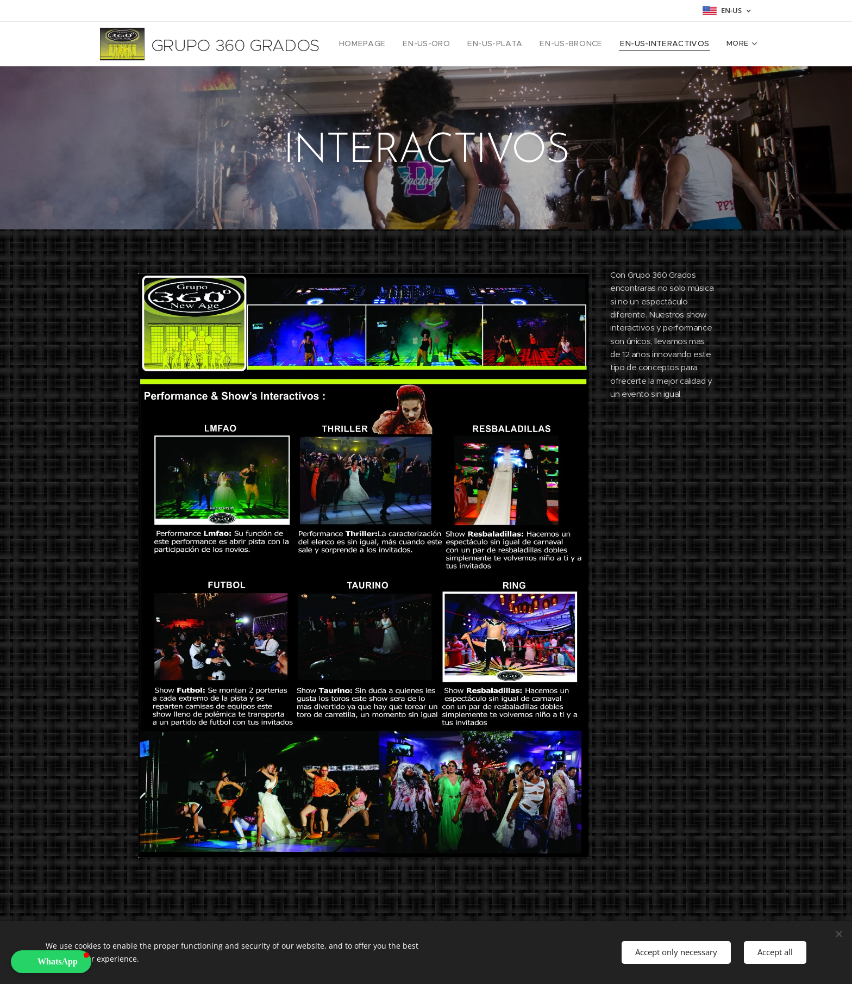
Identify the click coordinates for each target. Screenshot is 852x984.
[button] (51, 961)
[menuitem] (385, 44)
